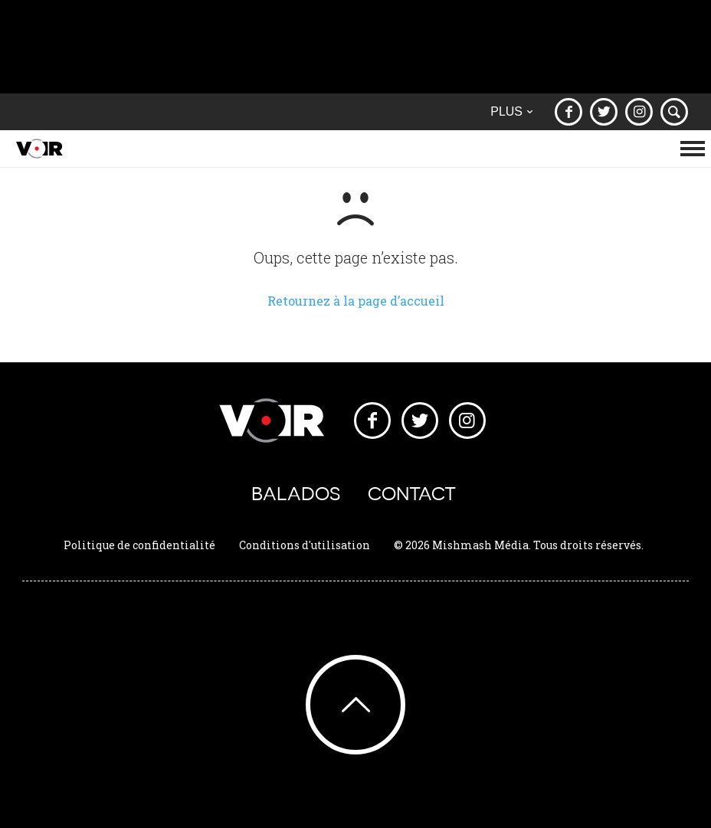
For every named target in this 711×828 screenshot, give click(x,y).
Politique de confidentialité (139, 545)
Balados (295, 494)
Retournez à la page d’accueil (355, 301)
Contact (412, 494)
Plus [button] (511, 111)
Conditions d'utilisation (304, 545)
